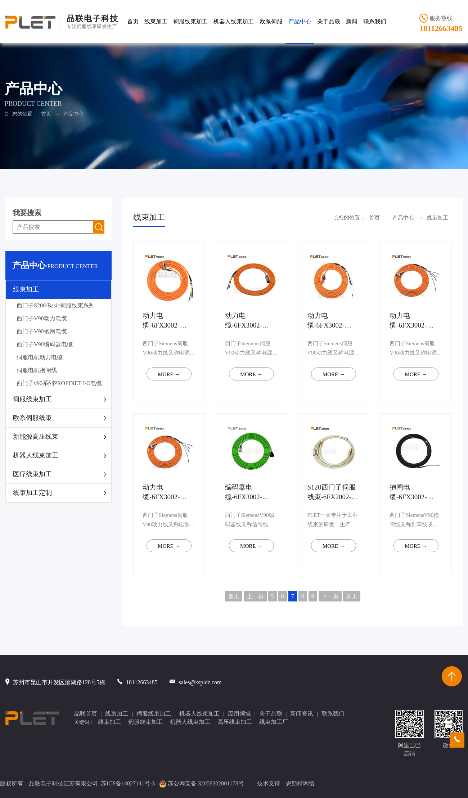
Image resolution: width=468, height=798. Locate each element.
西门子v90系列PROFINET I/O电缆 (59, 383)
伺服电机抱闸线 (37, 370)
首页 (133, 21)
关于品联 (328, 21)
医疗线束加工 (32, 474)
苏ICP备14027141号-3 (128, 783)
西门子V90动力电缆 (42, 318)
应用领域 (239, 714)
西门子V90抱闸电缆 (42, 331)
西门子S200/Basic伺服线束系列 (56, 305)
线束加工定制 (32, 492)
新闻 (351, 21)
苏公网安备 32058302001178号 (206, 783)
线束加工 (155, 21)
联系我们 (374, 21)
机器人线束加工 (233, 21)
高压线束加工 (234, 722)
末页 (351, 596)
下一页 (330, 596)
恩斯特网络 (300, 783)
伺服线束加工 (190, 21)
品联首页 (85, 714)
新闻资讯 (301, 714)
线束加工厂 (273, 722)
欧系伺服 (271, 21)
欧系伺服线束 (32, 417)
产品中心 (299, 21)
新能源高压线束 (35, 436)
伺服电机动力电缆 (40, 357)
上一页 (255, 596)
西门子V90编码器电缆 (45, 344)
